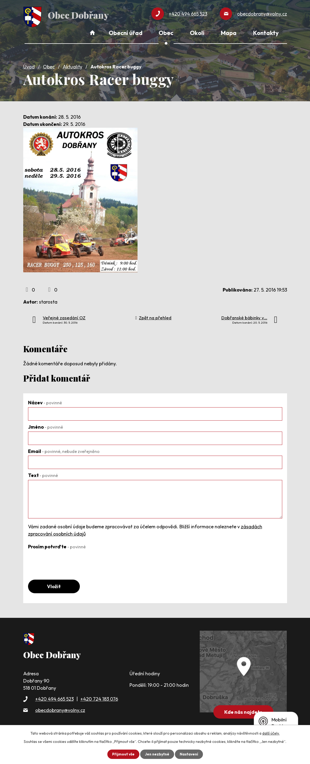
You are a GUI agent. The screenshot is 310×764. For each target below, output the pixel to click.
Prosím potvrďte (57, 546)
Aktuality (72, 66)
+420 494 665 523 (54, 698)
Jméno (45, 426)
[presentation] (68, 560)
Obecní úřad (125, 33)
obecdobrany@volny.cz (60, 709)
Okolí (197, 33)
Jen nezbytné (157, 754)
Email (64, 450)
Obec (49, 66)
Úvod (29, 66)
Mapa (229, 33)
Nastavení (189, 754)
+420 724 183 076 (99, 698)
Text (43, 474)
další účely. (271, 733)
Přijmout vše (122, 754)
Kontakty (266, 33)
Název (45, 402)
